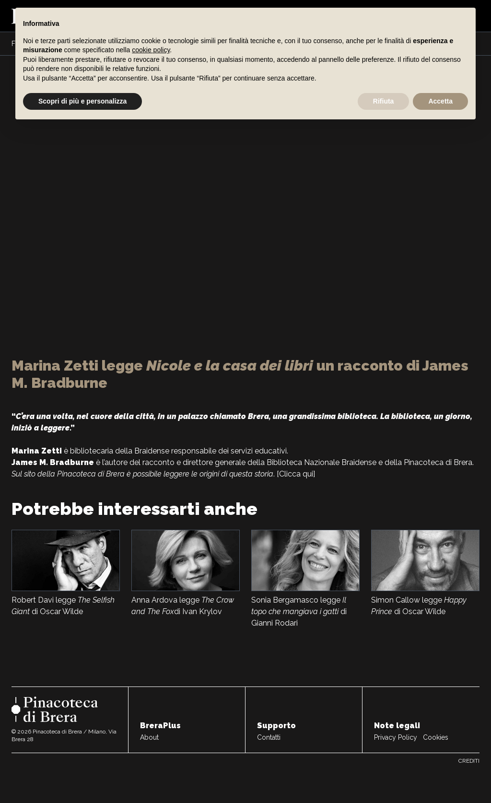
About (149, 737)
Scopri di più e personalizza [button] (82, 101)
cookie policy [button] (151, 50)
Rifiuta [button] (383, 101)
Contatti (269, 737)
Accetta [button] (440, 101)
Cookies (435, 737)
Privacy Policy (395, 737)
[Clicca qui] (296, 473)
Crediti (468, 760)
